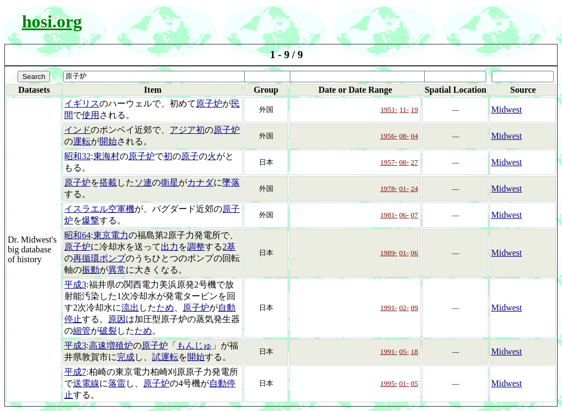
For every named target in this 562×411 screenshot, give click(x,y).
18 (414, 351)
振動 (90, 269)
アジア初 (187, 129)
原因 (117, 319)
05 (414, 383)
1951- (388, 109)
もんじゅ (194, 345)
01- (404, 188)
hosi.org (52, 21)
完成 (125, 357)
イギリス (81, 103)
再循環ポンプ (99, 258)
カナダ (200, 182)
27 (414, 162)
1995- (388, 383)
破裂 (108, 330)
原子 (190, 156)
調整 (196, 246)
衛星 (169, 182)
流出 (130, 307)
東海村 (106, 156)
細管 (82, 330)
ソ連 (143, 182)
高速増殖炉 (111, 345)
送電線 (86, 383)
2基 (228, 246)
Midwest (506, 109)
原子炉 (209, 103)
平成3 (75, 284)
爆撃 (90, 220)
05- (404, 351)
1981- (388, 215)
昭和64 (77, 235)
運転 (82, 141)
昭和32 (77, 156)
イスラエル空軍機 (99, 208)
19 (414, 109)
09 (414, 307)
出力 (169, 246)
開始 (108, 141)
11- (404, 109)
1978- (388, 188)
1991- (388, 307)
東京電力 (110, 235)
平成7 (75, 371)
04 (414, 136)
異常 (117, 269)
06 (414, 253)
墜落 (231, 182)
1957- (388, 162)
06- (404, 215)
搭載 (108, 182)
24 (414, 188)
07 (414, 215)
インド (77, 129)
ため (165, 307)
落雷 (117, 383)
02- (404, 307)
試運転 (165, 357)
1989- (388, 253)
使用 (90, 115)
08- (404, 136)
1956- (388, 136)
